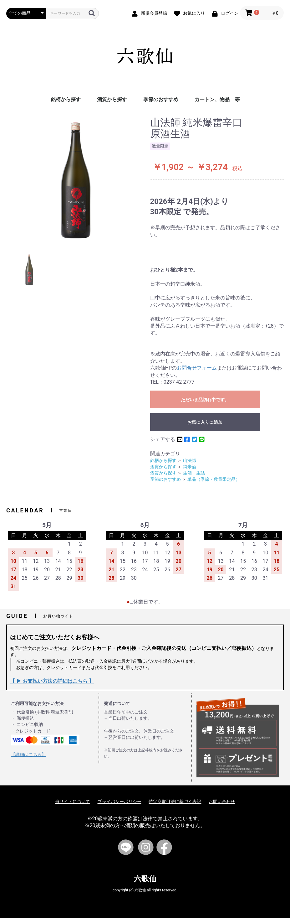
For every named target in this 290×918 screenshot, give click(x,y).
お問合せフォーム (197, 368)
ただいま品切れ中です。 (205, 399)
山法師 (189, 460)
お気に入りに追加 (204, 422)
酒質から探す (112, 99)
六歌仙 (145, 878)
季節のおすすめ (160, 99)
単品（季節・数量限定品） (213, 479)
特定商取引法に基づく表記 (175, 801)
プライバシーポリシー (119, 801)
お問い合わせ (222, 801)
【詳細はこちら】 (28, 754)
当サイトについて (72, 801)
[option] (76, 180)
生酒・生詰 (194, 473)
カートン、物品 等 (217, 99)
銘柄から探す (66, 99)
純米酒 (189, 466)
